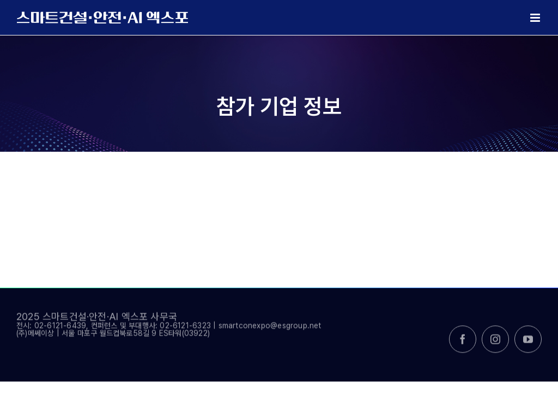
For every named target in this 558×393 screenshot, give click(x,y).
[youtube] (528, 343)
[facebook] (462, 343)
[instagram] (495, 343)
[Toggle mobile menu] (536, 17)
